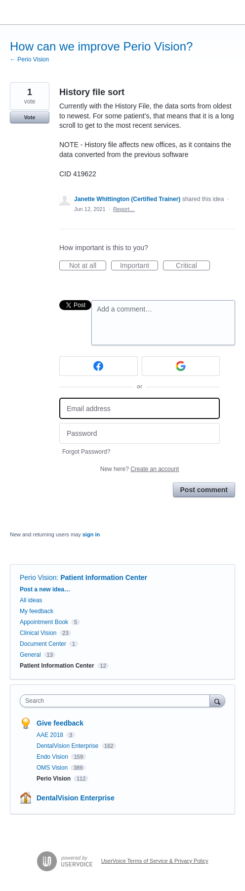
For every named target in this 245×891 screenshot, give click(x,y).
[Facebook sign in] (98, 366)
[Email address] (139, 408)
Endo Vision (53, 756)
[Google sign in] (181, 366)
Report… (124, 209)
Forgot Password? (86, 451)
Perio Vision (38, 577)
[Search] (217, 700)
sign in (91, 534)
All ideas (31, 600)
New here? (139, 469)
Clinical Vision (38, 632)
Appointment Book (44, 622)
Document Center (43, 643)
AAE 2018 (51, 735)
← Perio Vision (29, 59)
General (30, 654)
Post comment (204, 490)
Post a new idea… (45, 589)
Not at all (87, 266)
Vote (29, 117)
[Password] (139, 433)
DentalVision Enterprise (68, 745)
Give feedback (60, 723)
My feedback (36, 611)
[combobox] (117, 700)
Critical (193, 266)
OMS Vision (53, 767)
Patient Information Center (103, 577)
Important (139, 266)
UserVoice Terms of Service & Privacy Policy (154, 861)
